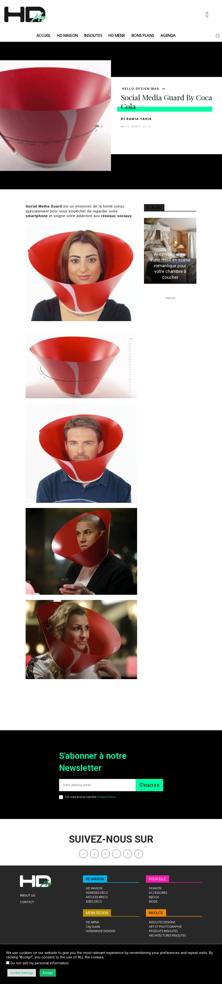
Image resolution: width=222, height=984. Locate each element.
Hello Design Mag (140, 88)
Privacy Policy (106, 797)
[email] (97, 785)
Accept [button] (48, 973)
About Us (27, 895)
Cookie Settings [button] (21, 973)
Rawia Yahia (139, 119)
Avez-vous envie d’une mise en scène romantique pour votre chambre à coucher (170, 266)
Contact (27, 902)
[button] (217, 35)
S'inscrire (149, 785)
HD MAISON (95, 879)
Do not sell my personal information (40, 963)
